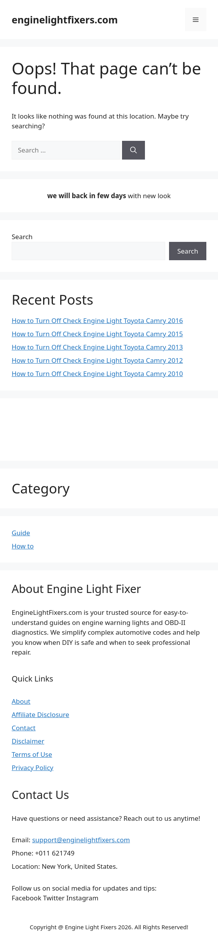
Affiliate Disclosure (40, 714)
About (21, 701)
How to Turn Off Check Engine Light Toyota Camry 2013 (97, 347)
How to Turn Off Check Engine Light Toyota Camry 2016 (97, 320)
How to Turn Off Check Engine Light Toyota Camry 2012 (97, 360)
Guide (21, 532)
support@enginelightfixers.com (81, 839)
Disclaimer (28, 741)
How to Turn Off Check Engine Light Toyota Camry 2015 (97, 333)
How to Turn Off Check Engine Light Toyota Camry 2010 (97, 373)
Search (22, 236)
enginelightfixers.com (65, 19)
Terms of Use (32, 754)
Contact (24, 727)
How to (23, 545)
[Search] (133, 150)
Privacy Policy (32, 767)
